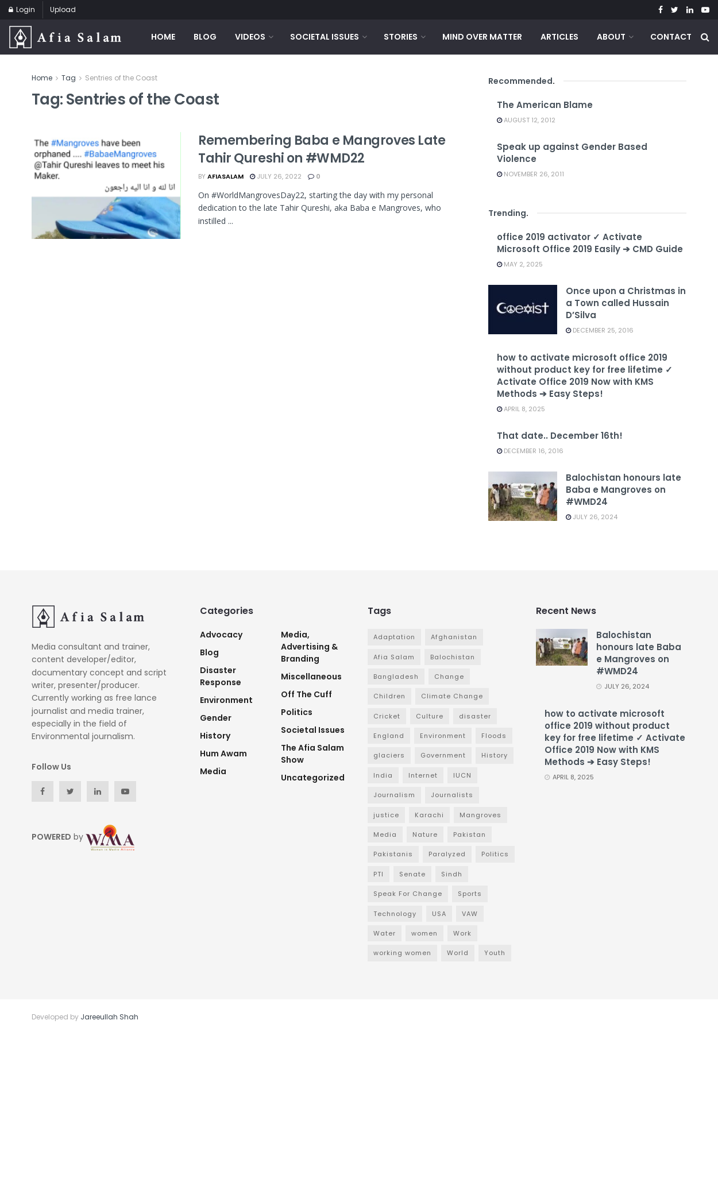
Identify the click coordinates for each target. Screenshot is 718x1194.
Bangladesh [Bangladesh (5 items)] (396, 676)
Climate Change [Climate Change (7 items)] (452, 696)
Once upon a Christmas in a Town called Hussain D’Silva (626, 303)
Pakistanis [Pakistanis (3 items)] (393, 854)
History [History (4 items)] (494, 755)
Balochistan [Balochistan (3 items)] (452, 657)
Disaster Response (220, 676)
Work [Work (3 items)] (462, 933)
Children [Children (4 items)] (389, 696)
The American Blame (545, 105)
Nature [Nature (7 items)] (425, 834)
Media (213, 771)
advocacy (221, 634)
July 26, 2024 (591, 516)
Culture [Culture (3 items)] (429, 716)
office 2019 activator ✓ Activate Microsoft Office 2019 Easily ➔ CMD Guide (590, 243)
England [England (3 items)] (388, 735)
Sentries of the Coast (121, 78)
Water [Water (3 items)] (384, 933)
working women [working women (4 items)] (402, 952)
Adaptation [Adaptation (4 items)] (394, 637)
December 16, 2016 (530, 450)
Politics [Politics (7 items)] (495, 854)
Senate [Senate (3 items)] (412, 874)
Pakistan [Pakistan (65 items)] (469, 834)
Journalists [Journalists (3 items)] (452, 794)
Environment (226, 700)
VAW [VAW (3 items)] (470, 913)
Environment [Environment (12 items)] (443, 735)
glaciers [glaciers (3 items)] (389, 755)
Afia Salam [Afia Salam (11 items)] (394, 657)
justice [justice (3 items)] (386, 815)
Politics (296, 712)
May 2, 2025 (520, 264)
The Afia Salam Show (312, 754)
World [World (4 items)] (458, 952)
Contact (671, 36)
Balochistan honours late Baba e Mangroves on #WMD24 (623, 490)
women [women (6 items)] (424, 933)
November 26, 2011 (530, 174)
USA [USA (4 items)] (439, 913)
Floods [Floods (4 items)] (494, 735)
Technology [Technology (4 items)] (394, 913)
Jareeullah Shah (109, 1017)
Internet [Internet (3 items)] (423, 775)
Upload (63, 9)
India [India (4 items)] (383, 775)
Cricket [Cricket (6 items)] (386, 716)
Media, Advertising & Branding (309, 646)
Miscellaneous (311, 676)
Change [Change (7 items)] (449, 676)
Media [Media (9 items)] (385, 834)
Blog (205, 36)
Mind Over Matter (482, 36)
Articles (559, 36)
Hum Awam (223, 753)
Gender (215, 718)
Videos (250, 36)
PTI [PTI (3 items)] (378, 874)
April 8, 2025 (521, 409)
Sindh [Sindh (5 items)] (451, 874)
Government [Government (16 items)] (443, 755)
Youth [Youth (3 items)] (494, 952)
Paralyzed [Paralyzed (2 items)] (447, 854)
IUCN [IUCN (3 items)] (462, 775)
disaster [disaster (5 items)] (475, 716)
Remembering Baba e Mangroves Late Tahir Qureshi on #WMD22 (321, 149)
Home (163, 36)
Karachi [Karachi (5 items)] (429, 815)
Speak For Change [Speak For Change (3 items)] (407, 893)
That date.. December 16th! (560, 436)
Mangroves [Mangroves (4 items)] (480, 815)
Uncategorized (313, 777)
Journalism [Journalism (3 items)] (394, 794)
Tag (68, 78)
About (611, 36)
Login (22, 9)
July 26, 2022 (276, 176)
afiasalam (225, 176)
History (215, 735)
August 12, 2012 (526, 120)
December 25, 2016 (600, 330)
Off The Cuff (306, 694)
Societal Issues (324, 36)
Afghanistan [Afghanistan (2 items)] (454, 637)
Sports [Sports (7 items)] (470, 893)
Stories (401, 36)
